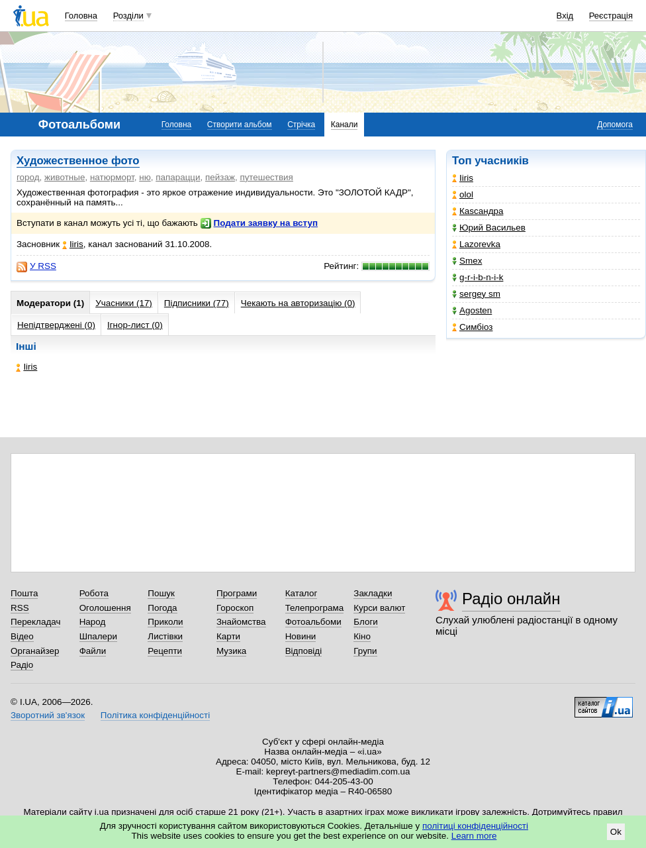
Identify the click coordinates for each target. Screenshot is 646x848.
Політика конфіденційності (155, 715)
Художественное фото (78, 160)
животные (64, 177)
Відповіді (303, 651)
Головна (81, 16)
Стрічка (301, 124)
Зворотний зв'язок (48, 715)
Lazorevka (476, 244)
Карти (228, 636)
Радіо (22, 665)
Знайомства (241, 622)
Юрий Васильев (489, 228)
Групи (365, 651)
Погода (162, 608)
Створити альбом (239, 124)
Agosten (472, 310)
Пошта (24, 593)
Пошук (161, 593)
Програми (236, 593)
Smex (467, 261)
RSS (20, 608)
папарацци (178, 177)
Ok (616, 832)
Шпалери (98, 636)
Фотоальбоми (313, 622)
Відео (22, 636)
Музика (231, 651)
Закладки (372, 593)
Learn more (474, 836)
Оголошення (105, 608)
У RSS (36, 266)
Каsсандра (477, 211)
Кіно (362, 636)
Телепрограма (314, 608)
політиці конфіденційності (475, 826)
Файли (93, 651)
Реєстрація (611, 16)
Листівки (165, 636)
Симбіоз (472, 327)
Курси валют (379, 608)
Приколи (165, 622)
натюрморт (112, 177)
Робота (94, 593)
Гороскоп (235, 608)
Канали (344, 124)
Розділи (128, 16)
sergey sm (476, 294)
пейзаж (220, 177)
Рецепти (165, 651)
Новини (300, 636)
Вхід (565, 16)
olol (462, 194)
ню (145, 177)
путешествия (266, 177)
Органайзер (35, 651)
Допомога (615, 124)
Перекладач (35, 622)
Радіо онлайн (511, 599)
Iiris (462, 178)
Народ (92, 622)
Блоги (365, 622)
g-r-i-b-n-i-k (477, 277)
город (28, 177)
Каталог (301, 593)
